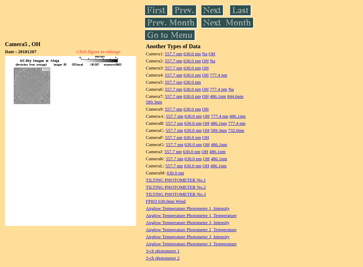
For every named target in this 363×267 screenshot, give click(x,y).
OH (211, 53)
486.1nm (218, 96)
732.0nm (236, 130)
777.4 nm (218, 75)
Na (204, 53)
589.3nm (154, 102)
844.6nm (235, 96)
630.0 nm (192, 53)
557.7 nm (173, 53)
